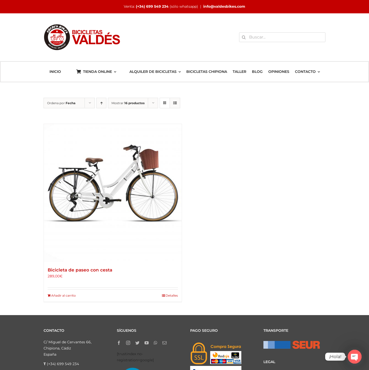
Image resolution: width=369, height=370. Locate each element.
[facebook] (119, 343)
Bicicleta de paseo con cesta (80, 269)
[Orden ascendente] (101, 103)
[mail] (164, 343)
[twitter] (137, 343)
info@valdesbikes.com (224, 6)
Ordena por (61, 103)
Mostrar (128, 103)
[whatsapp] (155, 343)
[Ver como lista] (175, 103)
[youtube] (147, 343)
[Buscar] (244, 37)
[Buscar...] (282, 37)
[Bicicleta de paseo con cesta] (113, 193)
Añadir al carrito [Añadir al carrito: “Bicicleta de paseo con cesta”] (63, 295)
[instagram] (128, 343)
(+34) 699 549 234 (152, 6)
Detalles (172, 295)
